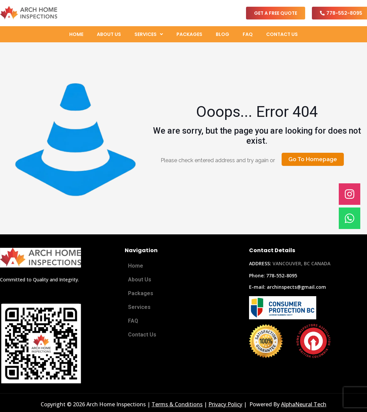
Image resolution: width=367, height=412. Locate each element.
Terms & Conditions (177, 404)
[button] (149, 34)
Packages (189, 34)
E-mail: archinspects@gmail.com (287, 287)
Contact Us (282, 34)
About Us (109, 34)
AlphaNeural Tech (303, 404)
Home (76, 34)
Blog (222, 34)
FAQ (248, 34)
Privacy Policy (225, 404)
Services (148, 34)
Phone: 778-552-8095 (273, 275)
